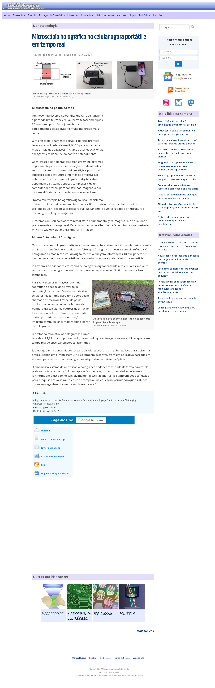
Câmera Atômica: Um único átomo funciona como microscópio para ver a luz (178, 246)
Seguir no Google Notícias (55, 473)
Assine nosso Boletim (52, 456)
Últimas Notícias (79, 658)
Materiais (73, 15)
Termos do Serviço (122, 658)
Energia (31, 15)
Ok (178, 63)
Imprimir (45, 430)
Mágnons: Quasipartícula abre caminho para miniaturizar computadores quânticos (175, 166)
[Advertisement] (16, 71)
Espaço (43, 15)
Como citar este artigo (53, 439)
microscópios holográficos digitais (58, 245)
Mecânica (87, 15)
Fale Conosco (105, 658)
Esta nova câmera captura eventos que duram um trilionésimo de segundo (178, 272)
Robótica (144, 15)
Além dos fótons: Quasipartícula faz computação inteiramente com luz (178, 207)
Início (6, 15)
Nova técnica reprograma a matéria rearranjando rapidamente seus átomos (178, 259)
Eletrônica (19, 15)
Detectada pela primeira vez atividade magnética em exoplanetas (174, 220)
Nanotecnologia (126, 15)
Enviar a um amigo (50, 447)
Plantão (157, 15)
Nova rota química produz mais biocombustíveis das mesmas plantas (176, 153)
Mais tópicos (145, 631)
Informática (57, 15)
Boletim (92, 658)
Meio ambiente (104, 15)
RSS (43, 465)
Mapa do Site (138, 658)
